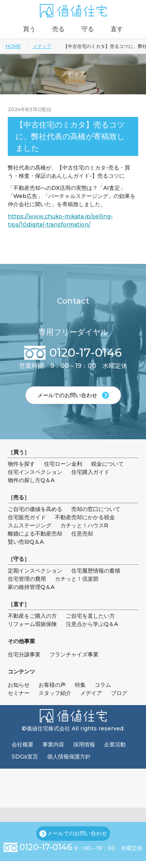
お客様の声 (52, 684)
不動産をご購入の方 (32, 615)
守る (87, 29)
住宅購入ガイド (90, 472)
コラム (103, 684)
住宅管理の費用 (27, 578)
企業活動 (115, 744)
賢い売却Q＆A (26, 541)
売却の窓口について (95, 509)
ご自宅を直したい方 (90, 615)
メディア (42, 46)
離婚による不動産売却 (35, 533)
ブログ (119, 693)
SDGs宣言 (25, 756)
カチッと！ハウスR (84, 525)
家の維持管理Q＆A (31, 587)
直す (117, 29)
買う (29, 29)
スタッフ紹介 (55, 693)
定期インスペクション (35, 570)
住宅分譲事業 (24, 654)
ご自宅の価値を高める (35, 509)
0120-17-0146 (45, 847)
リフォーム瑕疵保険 (32, 624)
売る (58, 29)
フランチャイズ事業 (74, 654)
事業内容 (53, 744)
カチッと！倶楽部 (77, 578)
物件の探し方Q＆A (31, 480)
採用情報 (84, 744)
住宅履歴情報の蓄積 (95, 570)
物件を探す (21, 463)
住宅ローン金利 (63, 463)
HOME (13, 46)
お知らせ (19, 684)
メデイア (91, 693)
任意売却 (82, 533)
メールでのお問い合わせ (77, 833)
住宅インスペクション (35, 472)
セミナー (19, 693)
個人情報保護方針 (69, 756)
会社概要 (22, 744)
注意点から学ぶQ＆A (92, 624)
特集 (80, 684)
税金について (107, 463)
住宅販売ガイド (27, 517)
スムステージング (29, 525)
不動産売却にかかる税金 (85, 517)
